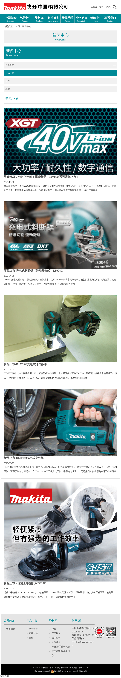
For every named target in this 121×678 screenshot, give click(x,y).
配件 (31, 638)
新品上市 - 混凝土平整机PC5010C (25, 583)
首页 (18, 26)
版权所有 (45, 667)
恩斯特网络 (83, 667)
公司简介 (11, 19)
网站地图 (83, 671)
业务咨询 (82, 19)
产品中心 (25, 19)
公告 (7, 81)
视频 (54, 629)
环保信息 (56, 642)
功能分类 (33, 633)
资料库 (39, 19)
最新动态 (9, 65)
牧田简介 (10, 629)
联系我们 (110, 19)
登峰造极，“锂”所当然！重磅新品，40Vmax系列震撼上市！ (41, 176)
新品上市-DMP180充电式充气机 (24, 458)
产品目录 (56, 633)
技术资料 (56, 638)
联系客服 (4, 676)
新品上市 (9, 73)
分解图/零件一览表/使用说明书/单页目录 (61, 651)
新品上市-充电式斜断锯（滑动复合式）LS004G (33, 270)
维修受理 (67, 19)
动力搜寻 (33, 629)
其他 (7, 89)
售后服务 (53, 19)
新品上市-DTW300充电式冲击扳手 (25, 364)
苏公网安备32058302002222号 (66, 671)
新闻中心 (96, 19)
